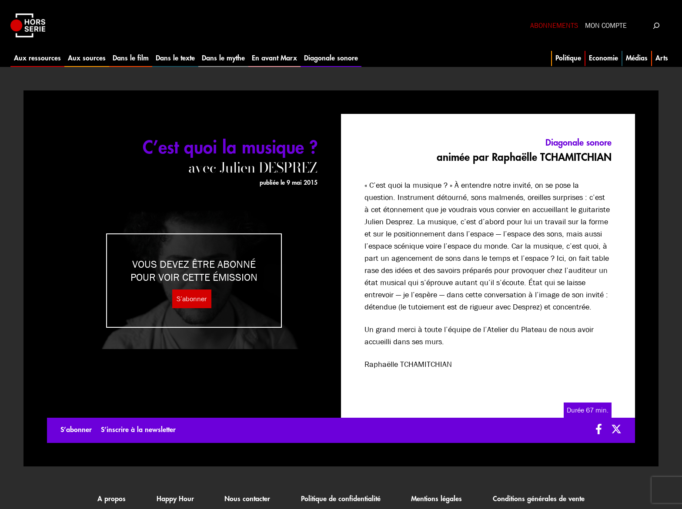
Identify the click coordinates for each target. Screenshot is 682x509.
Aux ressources (37, 58)
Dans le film (131, 58)
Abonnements (554, 25)
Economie (603, 58)
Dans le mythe (223, 58)
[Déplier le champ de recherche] (656, 25)
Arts (661, 58)
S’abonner (192, 298)
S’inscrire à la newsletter (138, 429)
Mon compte (606, 25)
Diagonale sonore (331, 58)
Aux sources (87, 58)
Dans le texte (175, 58)
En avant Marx (274, 58)
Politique (568, 58)
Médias (637, 58)
